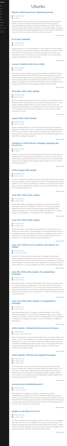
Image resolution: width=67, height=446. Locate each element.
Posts (3, 8)
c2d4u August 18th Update (27, 172)
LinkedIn (4, 22)
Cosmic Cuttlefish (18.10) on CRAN (31, 64)
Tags (3, 11)
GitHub (3, 25)
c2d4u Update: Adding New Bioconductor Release (38, 332)
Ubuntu (21, 18)
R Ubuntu (4, 2)
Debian (28, 255)
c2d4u (18, 45)
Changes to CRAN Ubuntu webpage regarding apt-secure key (38, 146)
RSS (3, 17)
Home (3, 6)
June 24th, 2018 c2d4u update (29, 197)
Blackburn (6, 32)
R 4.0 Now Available (24, 39)
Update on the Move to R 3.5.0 (29, 417)
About (3, 14)
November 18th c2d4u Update (29, 93)
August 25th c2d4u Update (27, 120)
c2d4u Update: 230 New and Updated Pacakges (37, 359)
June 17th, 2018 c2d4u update (29, 222)
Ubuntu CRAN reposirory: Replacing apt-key (35, 12)
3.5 (18, 70)
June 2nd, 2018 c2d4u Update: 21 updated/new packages (37, 306)
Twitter (3, 19)
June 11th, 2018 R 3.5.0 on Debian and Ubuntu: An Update (38, 248)
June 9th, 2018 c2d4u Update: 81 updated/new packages (36, 277)
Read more (60, 35)
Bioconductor (31, 338)
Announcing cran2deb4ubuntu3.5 (30, 388)
